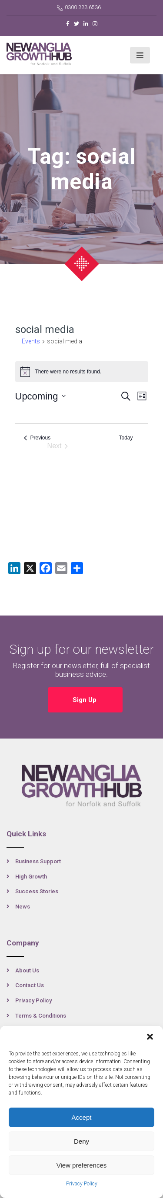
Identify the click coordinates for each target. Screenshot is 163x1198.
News (22, 906)
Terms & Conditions (40, 1015)
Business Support (38, 861)
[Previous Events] (37, 438)
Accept (82, 1117)
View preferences (82, 1165)
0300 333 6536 (79, 7)
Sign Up (85, 700)
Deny (81, 1141)
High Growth (31, 876)
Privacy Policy (81, 1184)
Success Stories (36, 891)
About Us (27, 970)
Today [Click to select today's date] (126, 438)
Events (31, 341)
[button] (150, 1036)
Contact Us (29, 985)
